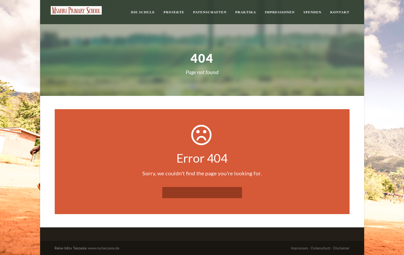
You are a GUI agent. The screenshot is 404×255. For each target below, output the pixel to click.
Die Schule (143, 12)
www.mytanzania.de (103, 248)
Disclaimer (341, 248)
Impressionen (280, 12)
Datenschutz (320, 248)
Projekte (174, 12)
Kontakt (340, 12)
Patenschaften (210, 12)
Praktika (245, 12)
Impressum (299, 248)
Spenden (312, 12)
